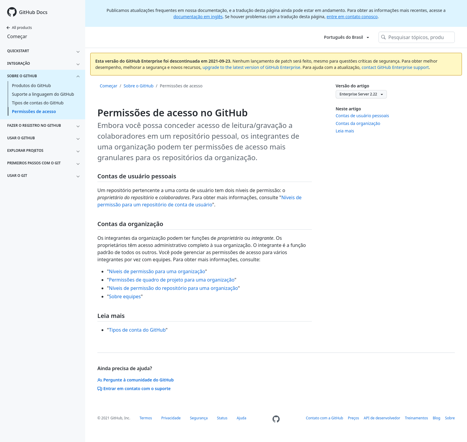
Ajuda (241, 418)
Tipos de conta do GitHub (137, 330)
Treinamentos (416, 418)
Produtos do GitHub (31, 85)
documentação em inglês (197, 16)
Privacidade (170, 418)
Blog (436, 418)
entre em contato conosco (352, 16)
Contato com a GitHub (324, 418)
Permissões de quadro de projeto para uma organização (171, 279)
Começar (17, 36)
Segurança (199, 418)
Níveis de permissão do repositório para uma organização (173, 288)
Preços (353, 418)
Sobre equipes (125, 296)
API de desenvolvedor (382, 418)
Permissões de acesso (34, 111)
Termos (145, 418)
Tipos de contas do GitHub (37, 103)
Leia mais (345, 131)
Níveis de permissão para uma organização (157, 271)
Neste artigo (348, 109)
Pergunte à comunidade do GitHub (135, 380)
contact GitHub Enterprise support (395, 67)
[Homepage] (276, 419)
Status (222, 418)
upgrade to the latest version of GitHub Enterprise (251, 67)
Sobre (450, 418)
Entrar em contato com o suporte (134, 388)
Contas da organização (358, 123)
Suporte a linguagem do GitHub (43, 94)
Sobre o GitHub (138, 86)
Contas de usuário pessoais (362, 115)
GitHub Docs (33, 12)
